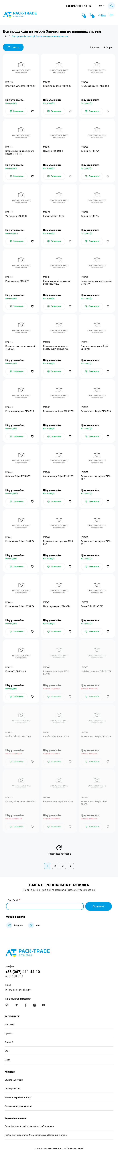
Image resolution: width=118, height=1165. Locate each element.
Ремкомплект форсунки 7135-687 (96, 477)
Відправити (98, 906)
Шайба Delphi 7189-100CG (56, 736)
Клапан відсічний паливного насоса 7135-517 (19, 152)
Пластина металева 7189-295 (20, 86)
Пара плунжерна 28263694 (56, 606)
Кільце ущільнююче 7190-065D (20, 801)
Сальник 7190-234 (90, 216)
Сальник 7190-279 (90, 151)
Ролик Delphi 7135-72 (53, 216)
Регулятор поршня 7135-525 (19, 411)
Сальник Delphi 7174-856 (17, 476)
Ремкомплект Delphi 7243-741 (58, 801)
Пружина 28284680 (53, 151)
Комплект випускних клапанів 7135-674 (96, 282)
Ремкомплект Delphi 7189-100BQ (94, 802)
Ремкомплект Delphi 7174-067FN (56, 672)
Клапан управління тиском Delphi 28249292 (56, 282)
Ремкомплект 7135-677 (17, 281)
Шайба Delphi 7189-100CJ (18, 736)
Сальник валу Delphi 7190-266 (58, 476)
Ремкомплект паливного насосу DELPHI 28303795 (55, 347)
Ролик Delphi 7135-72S (92, 606)
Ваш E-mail (13, 900)
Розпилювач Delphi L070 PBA (19, 606)
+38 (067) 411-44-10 (78, 5)
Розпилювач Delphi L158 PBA (19, 541)
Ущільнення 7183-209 (16, 216)
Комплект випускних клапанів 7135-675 (20, 347)
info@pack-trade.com (18, 989)
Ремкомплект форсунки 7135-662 (58, 542)
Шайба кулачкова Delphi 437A (96, 671)
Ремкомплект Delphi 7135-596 (96, 411)
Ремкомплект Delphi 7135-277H (59, 411)
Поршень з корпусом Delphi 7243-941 (94, 347)
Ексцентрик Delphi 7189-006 (57, 86)
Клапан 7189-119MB (15, 671)
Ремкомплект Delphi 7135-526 (96, 736)
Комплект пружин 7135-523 (95, 86)
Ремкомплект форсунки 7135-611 (96, 542)
